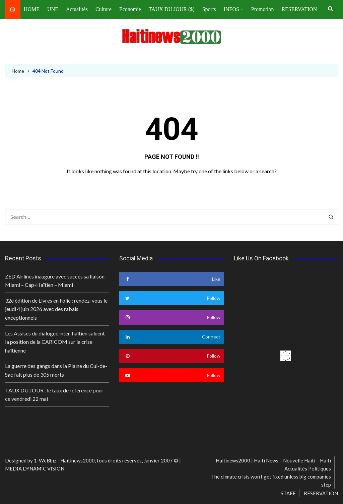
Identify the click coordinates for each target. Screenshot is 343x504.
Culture (103, 9)
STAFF (288, 493)
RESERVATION (299, 9)
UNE (52, 9)
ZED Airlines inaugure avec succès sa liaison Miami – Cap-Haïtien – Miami (55, 280)
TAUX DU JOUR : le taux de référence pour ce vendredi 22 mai (54, 394)
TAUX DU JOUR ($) (172, 9)
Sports (209, 9)
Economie (130, 9)
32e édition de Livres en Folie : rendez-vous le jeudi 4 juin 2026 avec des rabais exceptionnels (56, 309)
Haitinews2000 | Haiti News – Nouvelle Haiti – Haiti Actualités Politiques (273, 464)
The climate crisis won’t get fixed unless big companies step (271, 481)
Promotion (262, 9)
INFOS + (234, 9)
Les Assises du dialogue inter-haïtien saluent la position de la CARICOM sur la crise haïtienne (55, 342)
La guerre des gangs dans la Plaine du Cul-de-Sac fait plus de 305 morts (56, 370)
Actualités (77, 9)
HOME (32, 9)
